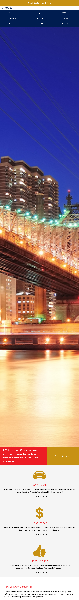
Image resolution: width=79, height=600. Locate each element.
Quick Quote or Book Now (39, 3)
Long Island (66, 18)
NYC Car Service (9, 8)
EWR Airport (66, 13)
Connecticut (66, 24)
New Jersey (13, 13)
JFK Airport (39, 18)
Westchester (13, 24)
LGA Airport (13, 18)
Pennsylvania (39, 13)
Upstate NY (39, 24)
